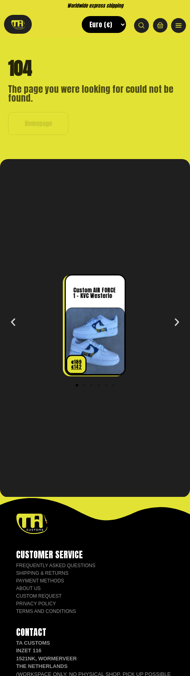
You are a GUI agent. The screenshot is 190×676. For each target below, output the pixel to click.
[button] (13, 322)
